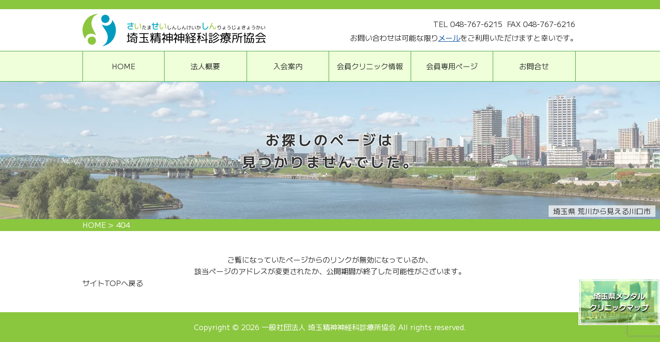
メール (449, 37)
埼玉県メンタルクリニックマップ (619, 301)
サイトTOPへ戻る (112, 282)
